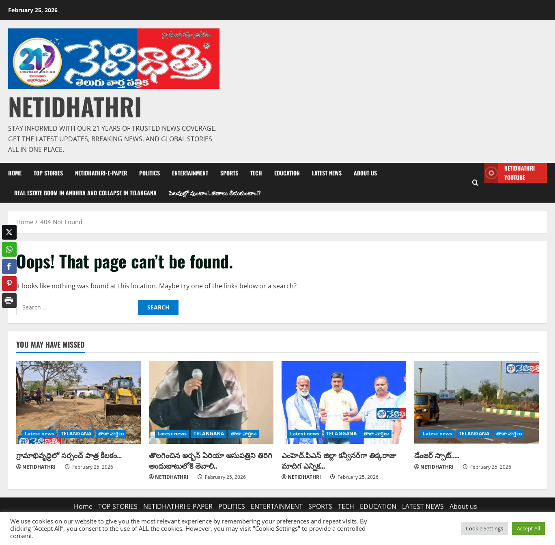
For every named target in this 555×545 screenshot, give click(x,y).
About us (365, 173)
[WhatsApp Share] (9, 249)
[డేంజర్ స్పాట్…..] (476, 402)
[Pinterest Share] (9, 283)
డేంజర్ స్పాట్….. (436, 455)
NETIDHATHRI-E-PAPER (101, 173)
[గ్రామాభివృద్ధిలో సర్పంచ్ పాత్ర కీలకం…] (78, 402)
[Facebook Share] (9, 266)
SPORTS (229, 173)
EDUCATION (287, 173)
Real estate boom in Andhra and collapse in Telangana (85, 192)
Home (15, 173)
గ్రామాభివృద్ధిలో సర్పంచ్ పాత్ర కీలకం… (69, 455)
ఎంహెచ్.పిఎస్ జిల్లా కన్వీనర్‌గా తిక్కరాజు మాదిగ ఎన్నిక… (339, 460)
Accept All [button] (528, 528)
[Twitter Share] (9, 232)
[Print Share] (9, 300)
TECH (256, 173)
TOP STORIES (48, 173)
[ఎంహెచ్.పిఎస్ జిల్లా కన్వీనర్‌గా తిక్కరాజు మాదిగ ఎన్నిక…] (344, 402)
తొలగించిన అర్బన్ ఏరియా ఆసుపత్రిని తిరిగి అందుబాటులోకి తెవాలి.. (210, 460)
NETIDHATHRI (75, 106)
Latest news (39, 433)
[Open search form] (475, 182)
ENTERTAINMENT (190, 173)
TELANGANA (76, 433)
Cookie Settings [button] (484, 528)
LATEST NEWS (327, 173)
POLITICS (149, 173)
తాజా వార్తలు (111, 433)
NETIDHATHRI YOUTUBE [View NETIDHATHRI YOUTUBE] (509, 173)
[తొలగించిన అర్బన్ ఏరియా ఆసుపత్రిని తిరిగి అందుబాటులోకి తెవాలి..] (211, 402)
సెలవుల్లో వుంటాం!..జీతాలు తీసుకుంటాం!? (215, 192)
